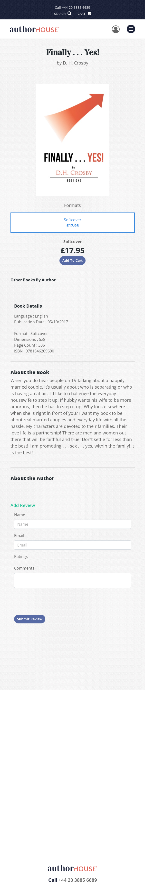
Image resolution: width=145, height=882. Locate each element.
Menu (132, 28)
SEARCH (62, 13)
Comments (24, 568)
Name (19, 514)
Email (19, 535)
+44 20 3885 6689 (76, 7)
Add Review (22, 505)
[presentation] (51, 601)
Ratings (21, 556)
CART (84, 13)
